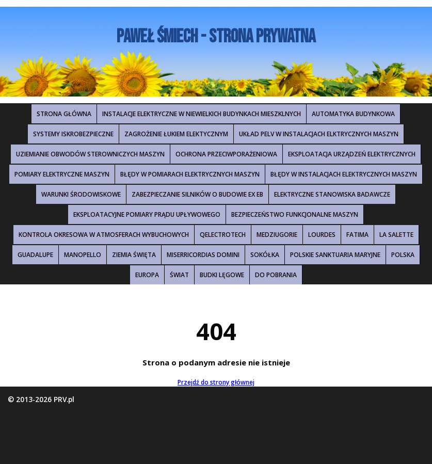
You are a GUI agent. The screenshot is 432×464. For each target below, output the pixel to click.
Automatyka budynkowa (353, 113)
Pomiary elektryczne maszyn (61, 174)
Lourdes (321, 234)
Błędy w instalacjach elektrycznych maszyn (343, 174)
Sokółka (264, 254)
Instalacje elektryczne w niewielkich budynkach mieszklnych (201, 113)
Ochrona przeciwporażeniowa (226, 154)
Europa (147, 274)
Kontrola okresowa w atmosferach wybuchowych (104, 234)
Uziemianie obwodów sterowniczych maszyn (90, 154)
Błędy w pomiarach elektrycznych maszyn (190, 174)
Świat (179, 274)
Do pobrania (276, 274)
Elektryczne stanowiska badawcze (332, 194)
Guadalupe (35, 254)
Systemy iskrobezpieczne (73, 134)
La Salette (396, 234)
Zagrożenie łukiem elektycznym (176, 134)
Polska (402, 254)
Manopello (82, 254)
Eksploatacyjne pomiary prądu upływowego (146, 214)
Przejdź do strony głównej (216, 382)
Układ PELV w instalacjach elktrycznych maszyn (318, 134)
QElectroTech (223, 234)
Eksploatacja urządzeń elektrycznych (351, 154)
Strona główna (64, 113)
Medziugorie (277, 234)
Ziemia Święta (134, 254)
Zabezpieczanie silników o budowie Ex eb (197, 194)
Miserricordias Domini (203, 254)
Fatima (357, 234)
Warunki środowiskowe (81, 194)
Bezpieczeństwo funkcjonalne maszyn (294, 214)
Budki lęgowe (222, 274)
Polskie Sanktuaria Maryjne (335, 254)
